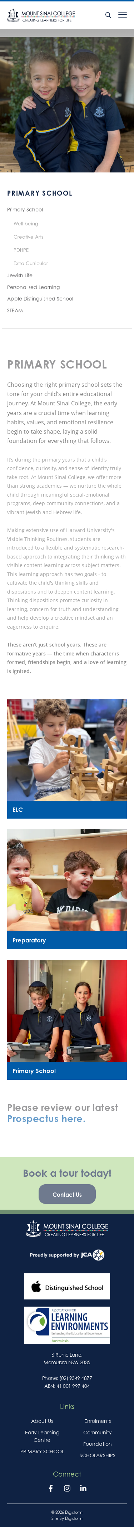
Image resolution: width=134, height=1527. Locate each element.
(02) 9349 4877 (75, 1378)
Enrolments (97, 1421)
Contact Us (67, 1199)
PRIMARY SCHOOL (42, 1451)
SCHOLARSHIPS (97, 1455)
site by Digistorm (67, 1518)
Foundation (97, 1444)
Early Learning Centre (42, 1436)
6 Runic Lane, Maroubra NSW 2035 (67, 1358)
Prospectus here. (46, 1123)
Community (97, 1432)
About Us (42, 1421)
